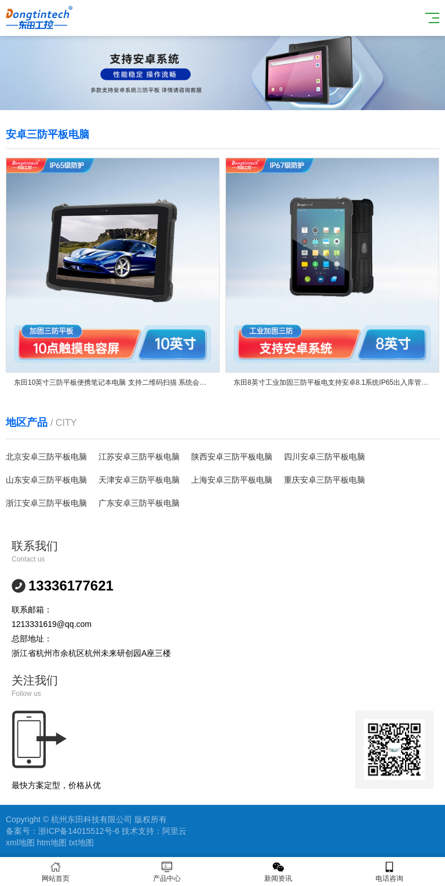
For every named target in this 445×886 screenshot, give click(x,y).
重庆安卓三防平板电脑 (324, 479)
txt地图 (81, 842)
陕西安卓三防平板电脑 (231, 456)
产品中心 (166, 872)
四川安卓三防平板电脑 (324, 456)
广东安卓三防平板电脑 (139, 503)
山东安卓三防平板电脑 (46, 479)
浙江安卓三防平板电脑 (46, 503)
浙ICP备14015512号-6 (78, 831)
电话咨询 (389, 872)
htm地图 (52, 842)
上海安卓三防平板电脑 (231, 479)
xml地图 (20, 842)
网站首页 (55, 872)
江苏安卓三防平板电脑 (139, 456)
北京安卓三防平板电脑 (46, 456)
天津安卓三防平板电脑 (139, 479)
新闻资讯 (278, 872)
